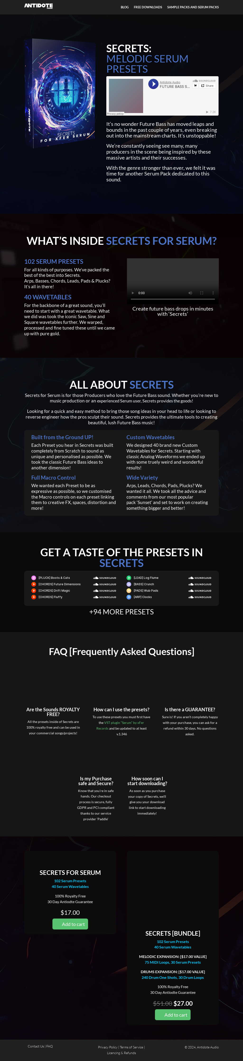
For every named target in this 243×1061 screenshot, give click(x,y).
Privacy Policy (107, 1047)
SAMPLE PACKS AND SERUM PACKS (193, 7)
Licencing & (115, 1053)
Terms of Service (131, 1047)
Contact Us (36, 1046)
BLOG (125, 7)
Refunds (130, 1053)
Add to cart (73, 924)
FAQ (49, 1046)
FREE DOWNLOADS (148, 7)
